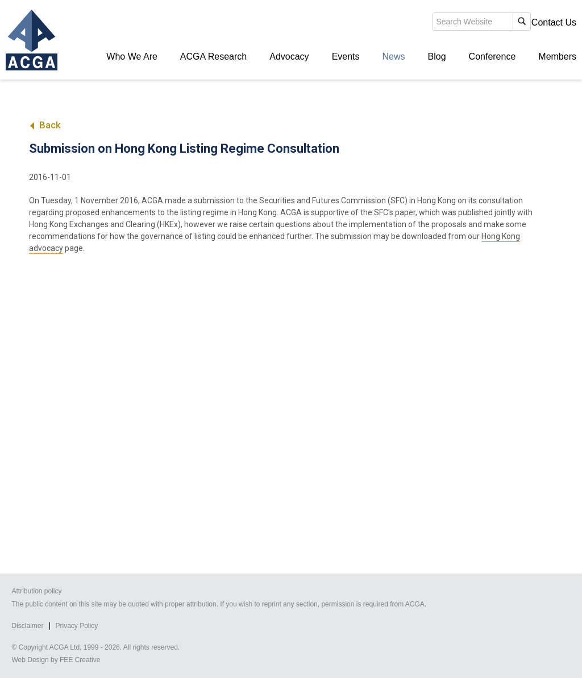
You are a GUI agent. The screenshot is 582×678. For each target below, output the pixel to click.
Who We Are (131, 56)
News (394, 56)
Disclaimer (27, 626)
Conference (492, 56)
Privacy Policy (77, 626)
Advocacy (289, 56)
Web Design (29, 660)
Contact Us (553, 22)
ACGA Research (213, 56)
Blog (437, 56)
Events (346, 56)
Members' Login (488, 22)
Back (44, 125)
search (379, 25)
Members (557, 56)
